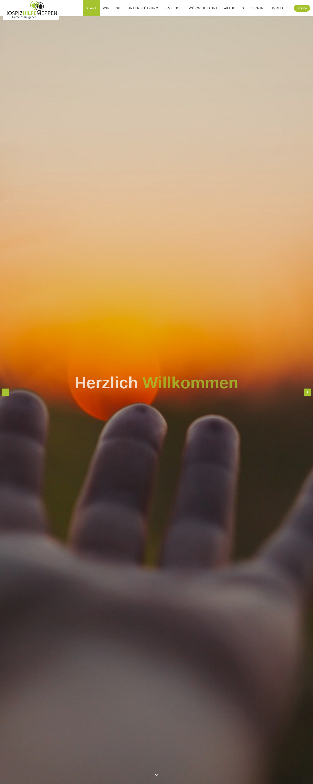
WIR (106, 8)
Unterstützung (143, 8)
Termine (258, 8)
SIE (119, 8)
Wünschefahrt (203, 8)
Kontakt (280, 8)
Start (91, 8)
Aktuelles (234, 8)
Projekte (174, 8)
